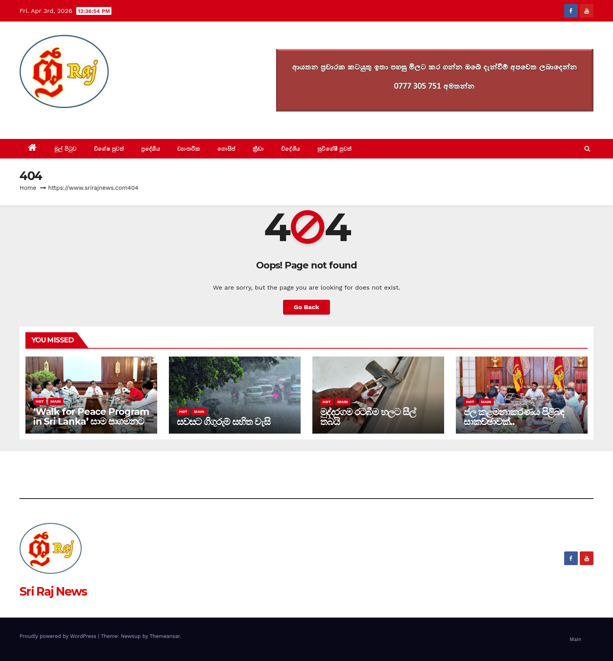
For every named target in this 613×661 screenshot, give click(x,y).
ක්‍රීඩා (258, 148)
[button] (587, 148)
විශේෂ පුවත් (109, 148)
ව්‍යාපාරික (188, 148)
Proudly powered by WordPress (59, 636)
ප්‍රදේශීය (150, 148)
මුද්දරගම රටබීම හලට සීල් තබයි (367, 416)
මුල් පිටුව (65, 148)
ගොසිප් (226, 148)
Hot (40, 401)
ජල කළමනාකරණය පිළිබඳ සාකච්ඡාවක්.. (514, 416)
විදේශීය (290, 148)
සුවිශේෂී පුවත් (334, 148)
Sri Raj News (53, 121)
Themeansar (165, 636)
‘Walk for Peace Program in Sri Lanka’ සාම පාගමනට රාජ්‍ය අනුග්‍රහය (91, 421)
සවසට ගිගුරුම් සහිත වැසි (223, 421)
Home (28, 187)
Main (55, 401)
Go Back (306, 307)
